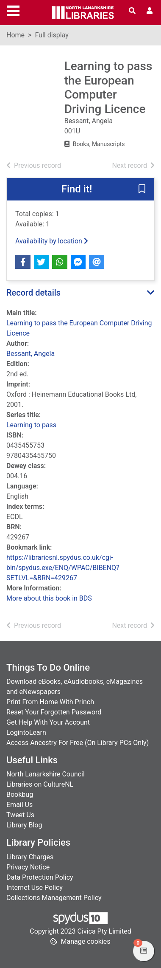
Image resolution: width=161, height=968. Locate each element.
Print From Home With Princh (50, 702)
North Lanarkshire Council (45, 774)
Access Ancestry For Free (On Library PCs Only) (77, 743)
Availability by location (51, 241)
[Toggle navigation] (13, 9)
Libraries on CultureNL (39, 784)
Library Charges (29, 857)
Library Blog (24, 825)
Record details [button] (33, 293)
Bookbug (19, 794)
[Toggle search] (132, 11)
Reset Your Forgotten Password (53, 712)
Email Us (19, 805)
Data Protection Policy (39, 877)
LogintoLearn (26, 732)
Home (15, 35)
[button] (142, 189)
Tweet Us (20, 815)
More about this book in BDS (49, 598)
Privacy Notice (28, 867)
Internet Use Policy (34, 887)
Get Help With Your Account (48, 722)
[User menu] (150, 11)
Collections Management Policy (54, 898)
